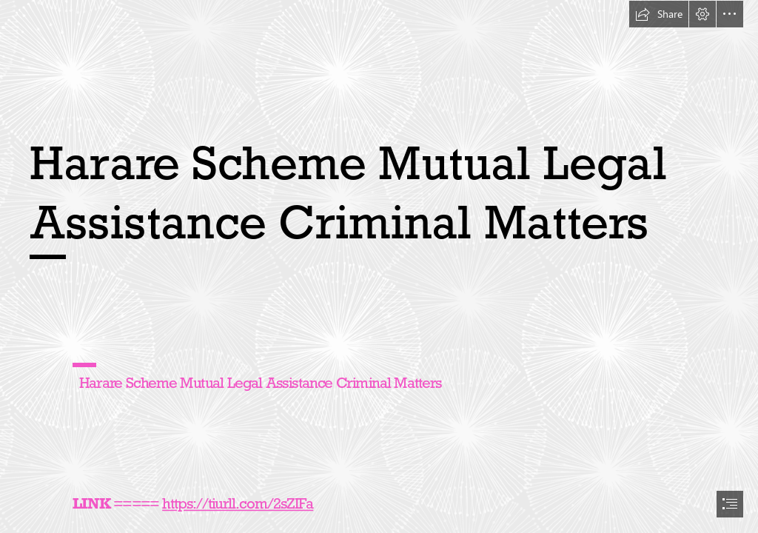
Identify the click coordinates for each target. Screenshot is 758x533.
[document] (379, 266)
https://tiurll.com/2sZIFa (237, 503)
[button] (658, 14)
